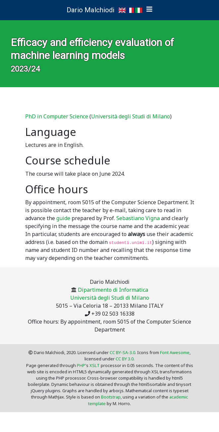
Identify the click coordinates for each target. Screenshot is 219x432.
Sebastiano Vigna (138, 218)
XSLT (94, 365)
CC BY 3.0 (125, 359)
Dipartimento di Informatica (113, 289)
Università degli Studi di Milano (130, 116)
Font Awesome (175, 352)
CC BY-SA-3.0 (122, 352)
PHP (81, 365)
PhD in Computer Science (56, 116)
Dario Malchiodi (90, 10)
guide (63, 218)
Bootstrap (111, 397)
